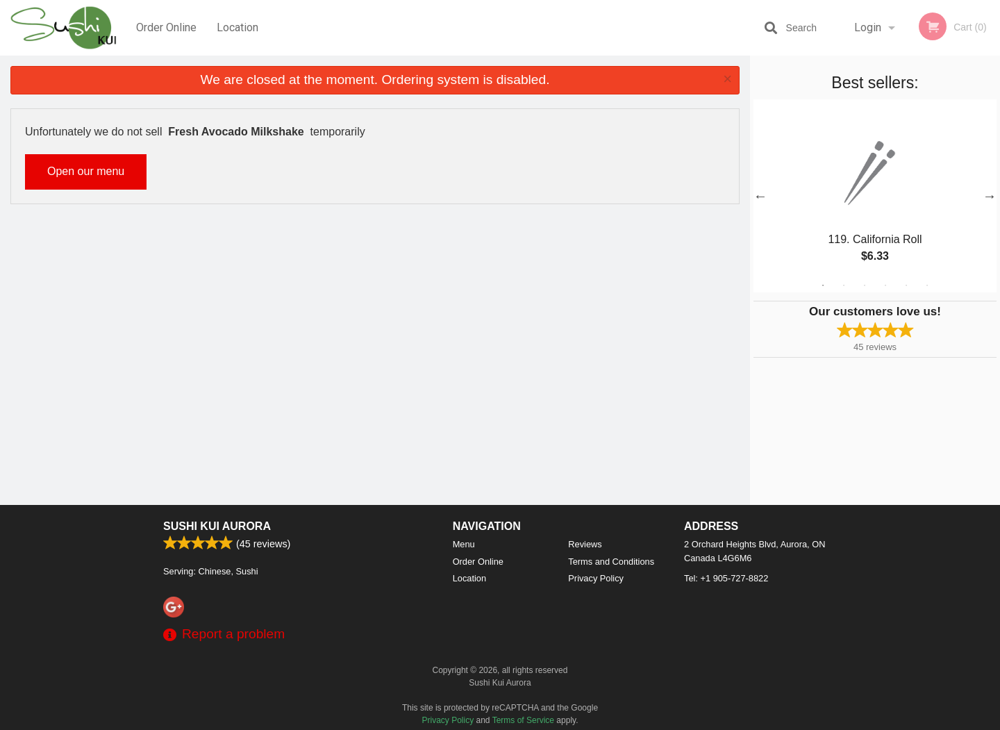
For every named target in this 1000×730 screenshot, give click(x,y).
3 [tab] (865, 285)
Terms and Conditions (611, 561)
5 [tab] (906, 285)
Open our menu (85, 171)
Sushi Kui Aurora (217, 526)
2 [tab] (844, 285)
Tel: (726, 578)
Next (990, 196)
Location (237, 27)
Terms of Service (523, 720)
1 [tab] (823, 285)
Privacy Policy (596, 578)
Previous (760, 196)
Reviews (584, 544)
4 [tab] (885, 285)
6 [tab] (927, 285)
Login (867, 27)
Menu (464, 544)
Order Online (166, 27)
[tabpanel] (875, 196)
